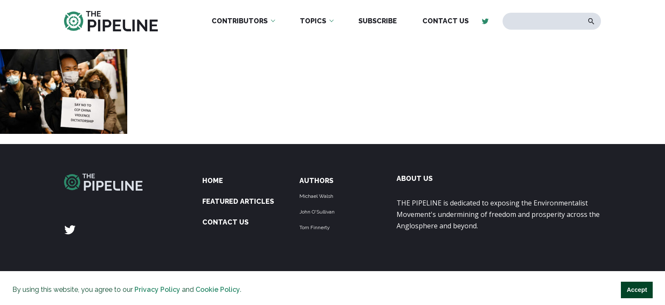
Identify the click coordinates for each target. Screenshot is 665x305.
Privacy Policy (157, 290)
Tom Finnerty (314, 227)
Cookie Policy (218, 290)
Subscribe (377, 21)
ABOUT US (415, 179)
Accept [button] (637, 289)
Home (212, 181)
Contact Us (445, 21)
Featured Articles (238, 201)
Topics (313, 21)
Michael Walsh (316, 196)
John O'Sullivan (317, 212)
